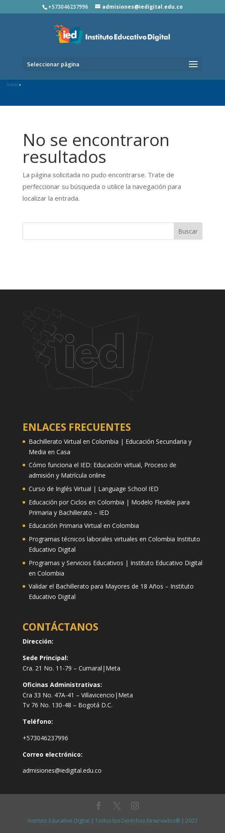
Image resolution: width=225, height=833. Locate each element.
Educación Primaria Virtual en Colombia (84, 525)
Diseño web (40, 258)
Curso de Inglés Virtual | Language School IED (94, 489)
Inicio (12, 84)
